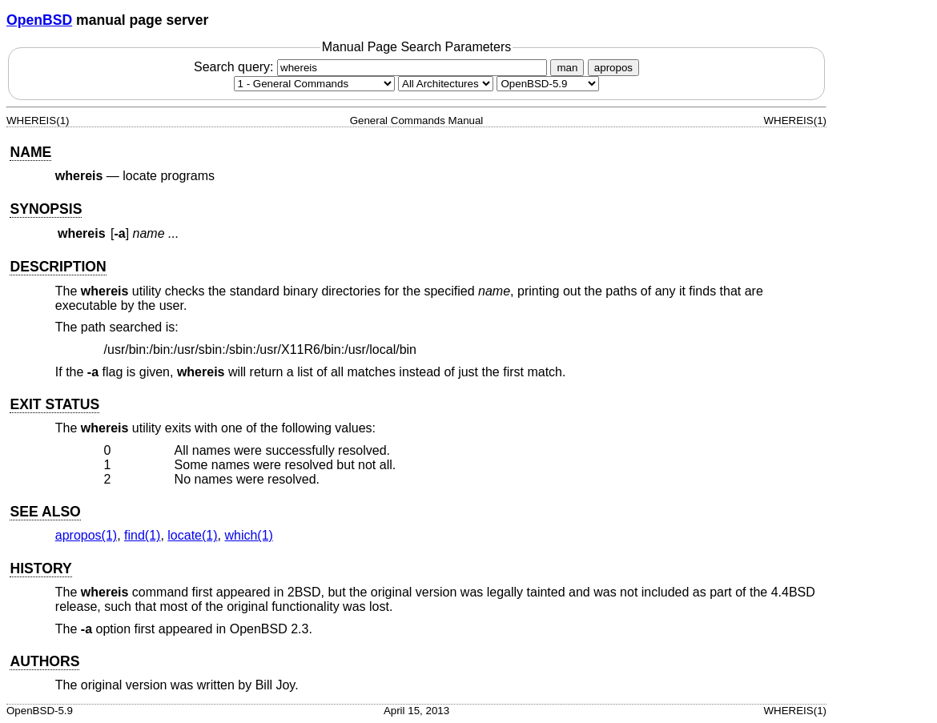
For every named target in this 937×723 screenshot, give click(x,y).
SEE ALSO (45, 512)
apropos (613, 68)
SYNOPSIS (46, 209)
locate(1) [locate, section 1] (192, 535)
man (567, 68)
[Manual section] (314, 83)
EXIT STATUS (54, 404)
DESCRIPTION (58, 267)
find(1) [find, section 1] (142, 535)
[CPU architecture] (445, 83)
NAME (30, 152)
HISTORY (40, 568)
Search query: (372, 67)
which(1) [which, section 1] (248, 535)
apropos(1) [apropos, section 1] (86, 535)
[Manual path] (548, 83)
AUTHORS (44, 661)
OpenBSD (39, 20)
